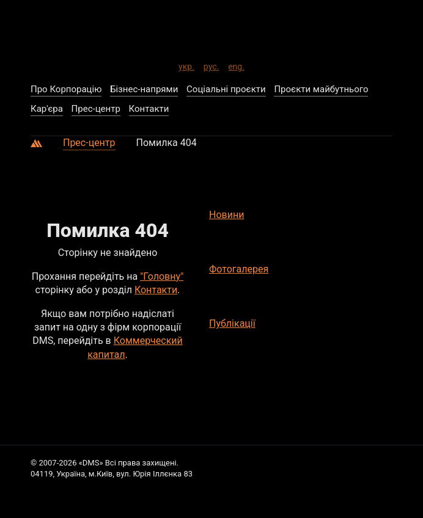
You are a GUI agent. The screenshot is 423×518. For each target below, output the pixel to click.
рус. (211, 65)
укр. (186, 65)
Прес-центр (89, 142)
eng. (236, 65)
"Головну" (161, 276)
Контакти (155, 290)
